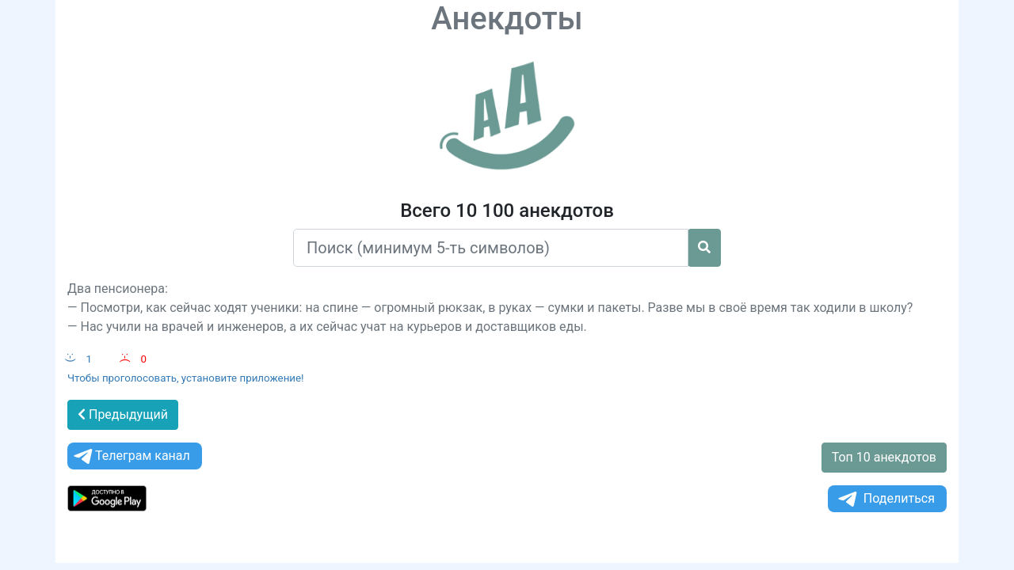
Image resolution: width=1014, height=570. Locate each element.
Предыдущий (123, 414)
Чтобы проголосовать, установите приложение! (185, 378)
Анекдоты (507, 18)
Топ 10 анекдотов (884, 457)
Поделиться (885, 499)
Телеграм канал (130, 456)
